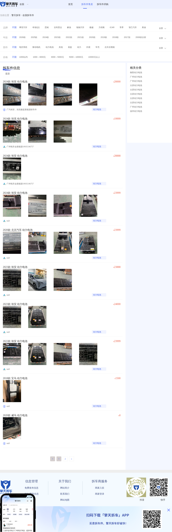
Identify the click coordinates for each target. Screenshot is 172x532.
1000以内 (23, 57)
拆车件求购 (102, 4)
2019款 (104, 37)
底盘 (70, 47)
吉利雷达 (58, 27)
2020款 (92, 37)
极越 (91, 27)
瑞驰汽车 (80, 27)
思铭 (47, 27)
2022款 (69, 37)
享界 (122, 27)
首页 (70, 4)
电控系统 (23, 47)
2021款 (80, 37)
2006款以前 (141, 37)
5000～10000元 (76, 57)
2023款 (57, 37)
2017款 (127, 37)
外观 (88, 47)
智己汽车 (133, 27)
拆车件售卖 (87, 4)
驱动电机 (36, 47)
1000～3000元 (39, 57)
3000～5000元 (57, 57)
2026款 (22, 37)
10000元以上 (94, 57)
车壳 (97, 47)
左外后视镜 (110, 47)
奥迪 (144, 27)
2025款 (34, 37)
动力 (79, 47)
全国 (21, 4)
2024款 (45, 37)
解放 (69, 27)
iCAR (112, 27)
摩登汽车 (23, 27)
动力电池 (50, 47)
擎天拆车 (16, 15)
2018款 (115, 37)
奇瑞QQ (36, 27)
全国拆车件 (28, 15)
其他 (61, 47)
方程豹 (102, 27)
